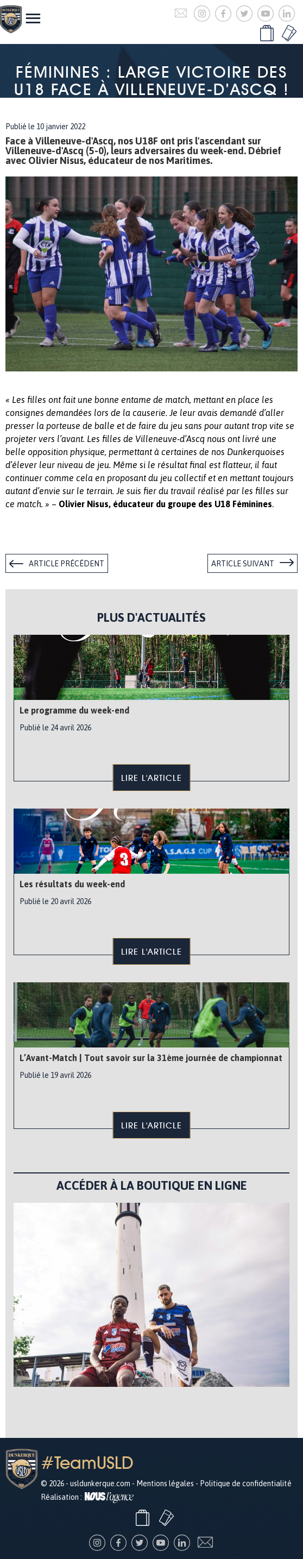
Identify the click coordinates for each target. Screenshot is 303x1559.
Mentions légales (165, 1483)
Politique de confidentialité (246, 1483)
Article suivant (242, 563)
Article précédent (66, 563)
